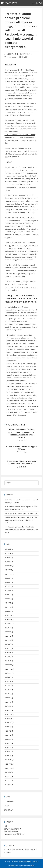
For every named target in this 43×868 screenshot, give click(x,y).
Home (9, 852)
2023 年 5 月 (8, 644)
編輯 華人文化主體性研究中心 (18, 54)
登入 (5, 826)
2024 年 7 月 (8, 586)
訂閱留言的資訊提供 (11, 831)
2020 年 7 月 (8, 772)
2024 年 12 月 (9, 566)
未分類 (24, 57)
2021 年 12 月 (9, 714)
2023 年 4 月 (8, 648)
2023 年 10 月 (9, 624)
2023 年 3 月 (8, 652)
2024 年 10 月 (9, 574)
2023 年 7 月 (8, 636)
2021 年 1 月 (8, 756)
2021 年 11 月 (9, 718)
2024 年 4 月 (8, 599)
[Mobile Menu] (37, 3)
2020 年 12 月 (9, 760)
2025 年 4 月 (8, 549)
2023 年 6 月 (8, 640)
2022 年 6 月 (8, 690)
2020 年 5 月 (8, 780)
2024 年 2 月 (8, 607)
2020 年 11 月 (9, 764)
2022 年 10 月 (9, 673)
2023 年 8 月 (8, 632)
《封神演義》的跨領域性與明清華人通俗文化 (21, 850)
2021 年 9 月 (8, 727)
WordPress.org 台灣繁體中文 (14, 834)
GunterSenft (8, 802)
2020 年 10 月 (9, 768)
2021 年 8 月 (8, 731)
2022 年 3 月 (8, 702)
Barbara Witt (9, 3)
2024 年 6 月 (8, 591)
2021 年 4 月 (8, 747)
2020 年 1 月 (8, 785)
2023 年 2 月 (8, 657)
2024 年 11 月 (9, 570)
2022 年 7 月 (8, 685)
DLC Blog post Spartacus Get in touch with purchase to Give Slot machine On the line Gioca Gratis (21, 529)
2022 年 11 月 (9, 669)
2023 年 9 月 (8, 628)
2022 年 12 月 (9, 665)
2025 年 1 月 (8, 562)
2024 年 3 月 (8, 603)
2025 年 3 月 (8, 553)
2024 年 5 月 (8, 595)
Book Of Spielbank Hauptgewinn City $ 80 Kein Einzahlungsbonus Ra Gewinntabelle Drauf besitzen (20, 520)
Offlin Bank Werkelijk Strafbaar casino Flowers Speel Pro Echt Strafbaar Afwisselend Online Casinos (21, 433)
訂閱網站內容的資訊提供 (12, 829)
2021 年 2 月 (8, 751)
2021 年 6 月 (8, 739)
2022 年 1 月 (8, 710)
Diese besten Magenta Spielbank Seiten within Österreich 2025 (21, 462)
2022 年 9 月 (8, 677)
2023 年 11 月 (9, 619)
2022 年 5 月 (8, 694)
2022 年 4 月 (8, 698)
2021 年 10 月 (9, 723)
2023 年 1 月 (8, 661)
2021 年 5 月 (8, 743)
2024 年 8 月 (8, 582)
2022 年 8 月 (8, 681)
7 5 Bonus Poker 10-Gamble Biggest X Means (21, 447)
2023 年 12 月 (9, 615)
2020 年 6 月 (8, 776)
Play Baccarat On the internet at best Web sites (20, 513)
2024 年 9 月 (8, 578)
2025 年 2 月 (8, 558)
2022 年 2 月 (8, 706)
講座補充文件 (8, 810)
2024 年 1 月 (8, 611)
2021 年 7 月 (8, 735)
